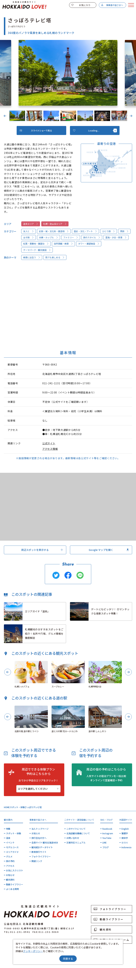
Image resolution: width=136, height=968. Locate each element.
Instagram (107, 833)
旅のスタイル (91, 237)
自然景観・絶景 (63, 243)
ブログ (105, 847)
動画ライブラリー (14, 884)
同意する (68, 958)
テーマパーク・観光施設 (37, 250)
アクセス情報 (50, 449)
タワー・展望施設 (89, 243)
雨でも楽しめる (55, 257)
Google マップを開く (109, 550)
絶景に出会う (31, 257)
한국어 (124, 842)
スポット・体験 (17, 807)
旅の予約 (10, 861)
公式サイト (48, 443)
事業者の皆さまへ (112, 5)
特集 (8, 829)
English (125, 829)
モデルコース (12, 847)
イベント (10, 842)
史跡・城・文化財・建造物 (54, 231)
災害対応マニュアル (76, 842)
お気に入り (80, 5)
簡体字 (124, 838)
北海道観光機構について (78, 833)
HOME (7, 807)
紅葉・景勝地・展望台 (36, 243)
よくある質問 (12, 889)
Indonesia (126, 847)
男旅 (124, 231)
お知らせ (10, 875)
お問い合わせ (72, 838)
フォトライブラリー (41, 856)
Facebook (107, 829)
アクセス (10, 866)
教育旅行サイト (39, 852)
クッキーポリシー (33, 951)
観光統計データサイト (42, 847)
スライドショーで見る (36, 130)
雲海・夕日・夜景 (116, 237)
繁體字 (124, 833)
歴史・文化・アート (85, 231)
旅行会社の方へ (39, 838)
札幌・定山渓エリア (55, 223)
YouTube (106, 838)
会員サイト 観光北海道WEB (45, 842)
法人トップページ (40, 829)
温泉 (8, 838)
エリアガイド (12, 852)
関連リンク (37, 861)
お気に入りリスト (14, 870)
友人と (28, 231)
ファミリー (70, 237)
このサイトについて (76, 829)
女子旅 (28, 237)
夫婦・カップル (48, 237)
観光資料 (10, 879)
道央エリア (30, 223)
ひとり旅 (108, 231)
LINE (104, 842)
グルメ (9, 856)
